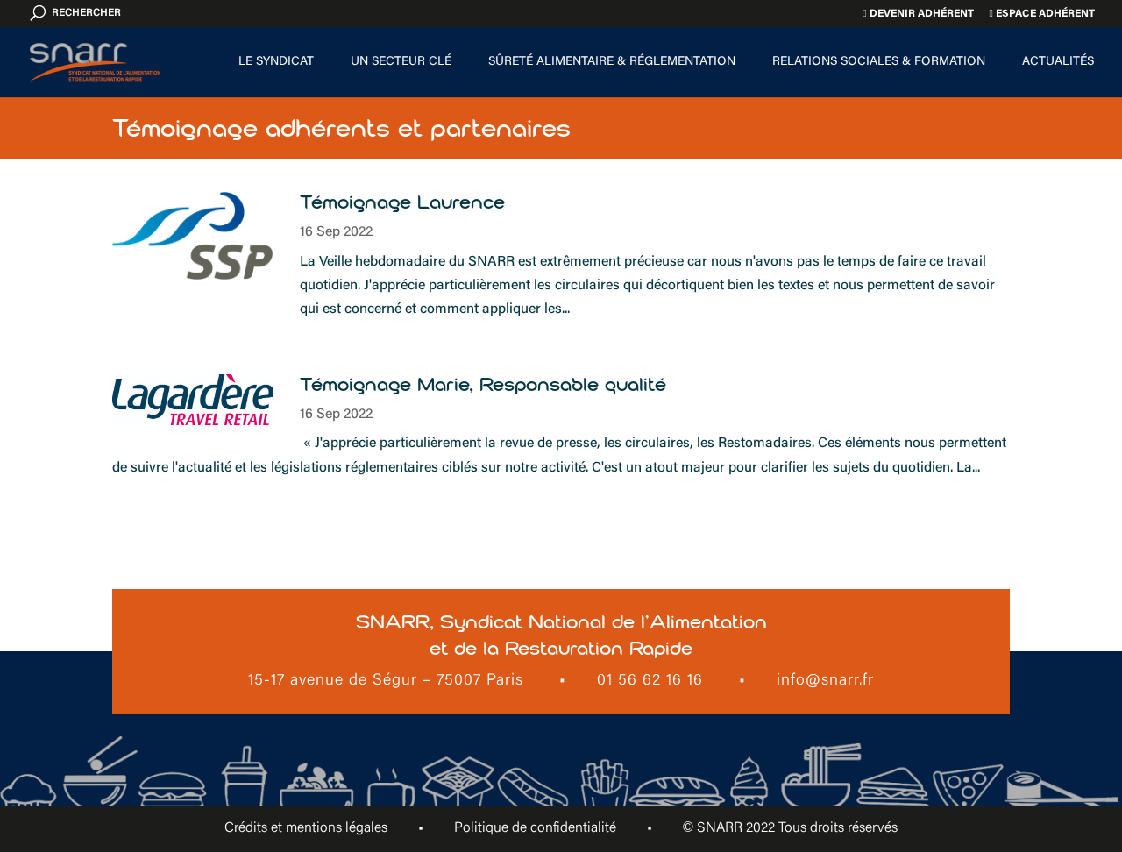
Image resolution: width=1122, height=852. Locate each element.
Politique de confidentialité (535, 828)
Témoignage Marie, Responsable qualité (483, 384)
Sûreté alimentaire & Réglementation (611, 62)
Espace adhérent (1042, 13)
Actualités (1058, 62)
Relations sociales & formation (878, 62)
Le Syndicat (276, 62)
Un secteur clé (401, 62)
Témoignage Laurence (402, 202)
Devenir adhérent (918, 13)
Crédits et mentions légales (305, 828)
